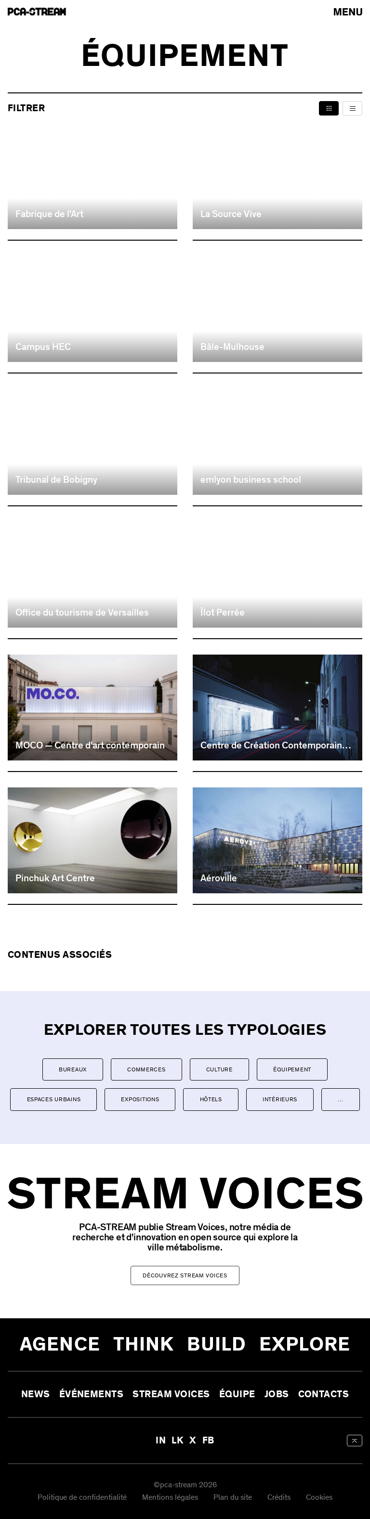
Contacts (323, 1394)
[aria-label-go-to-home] (37, 11)
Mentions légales (170, 1497)
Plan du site (232, 1497)
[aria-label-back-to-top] (354, 1440)
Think (143, 1345)
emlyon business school (250, 480)
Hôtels (211, 1099)
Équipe (237, 1394)
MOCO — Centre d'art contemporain (90, 745)
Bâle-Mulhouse (232, 347)
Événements (91, 1394)
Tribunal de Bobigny (56, 480)
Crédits (279, 1497)
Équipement (292, 1069)
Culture (219, 1069)
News (35, 1394)
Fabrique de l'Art (49, 214)
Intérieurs (280, 1099)
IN (161, 1440)
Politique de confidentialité (82, 1497)
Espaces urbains (54, 1099)
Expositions (140, 1099)
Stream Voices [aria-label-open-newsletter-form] (171, 1394)
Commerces (146, 1069)
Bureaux (73, 1069)
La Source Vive (231, 214)
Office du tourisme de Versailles (82, 612)
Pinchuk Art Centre (55, 878)
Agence (60, 1345)
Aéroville (218, 878)
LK (178, 1440)
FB (208, 1440)
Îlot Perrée (222, 612)
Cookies (319, 1497)
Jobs (276, 1394)
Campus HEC (43, 347)
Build (216, 1345)
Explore (304, 1345)
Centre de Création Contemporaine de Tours (273, 745)
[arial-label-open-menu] (348, 11)
